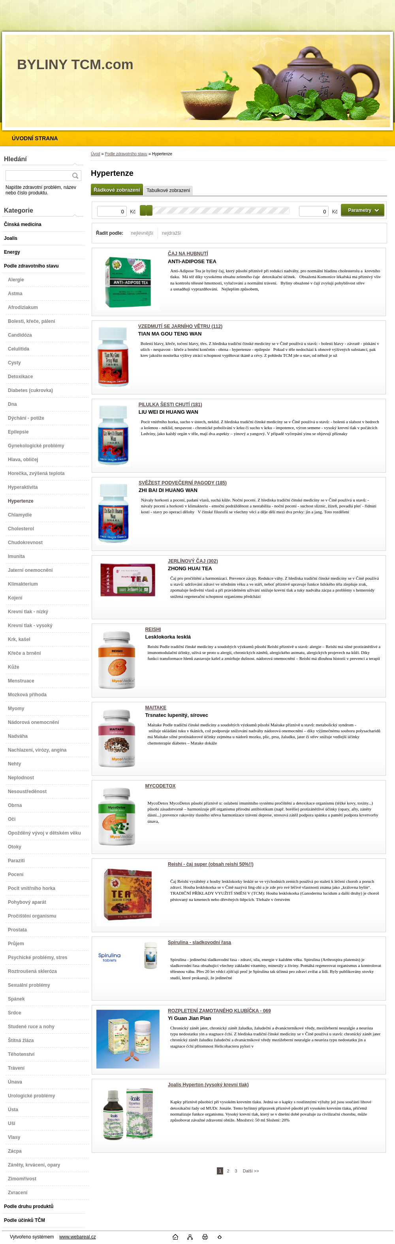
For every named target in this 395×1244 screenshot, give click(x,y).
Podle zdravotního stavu (126, 154)
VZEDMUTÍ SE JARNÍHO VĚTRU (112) (180, 326)
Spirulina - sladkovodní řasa (199, 942)
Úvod (95, 154)
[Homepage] (35, 138)
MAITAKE (155, 708)
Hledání (15, 159)
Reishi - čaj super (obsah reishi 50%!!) (211, 864)
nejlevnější (142, 233)
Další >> (251, 1171)
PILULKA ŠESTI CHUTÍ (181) (170, 404)
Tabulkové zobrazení (168, 190)
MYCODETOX (160, 786)
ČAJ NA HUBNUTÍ (188, 253)
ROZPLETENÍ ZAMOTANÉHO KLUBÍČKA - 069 (219, 1011)
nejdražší (171, 233)
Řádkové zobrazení (117, 190)
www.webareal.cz (77, 1237)
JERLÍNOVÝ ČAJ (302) (193, 561)
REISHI (153, 629)
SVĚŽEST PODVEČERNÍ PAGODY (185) (183, 483)
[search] (75, 176)
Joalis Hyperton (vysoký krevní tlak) (208, 1085)
